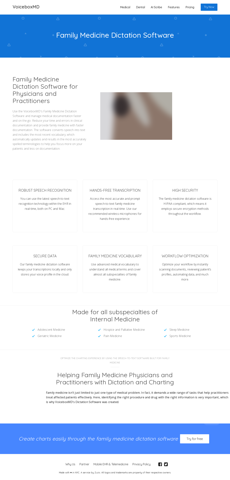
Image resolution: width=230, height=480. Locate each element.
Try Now (209, 7)
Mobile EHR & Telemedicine (110, 463)
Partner (84, 463)
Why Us (70, 463)
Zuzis (97, 471)
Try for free (195, 439)
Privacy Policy (141, 463)
